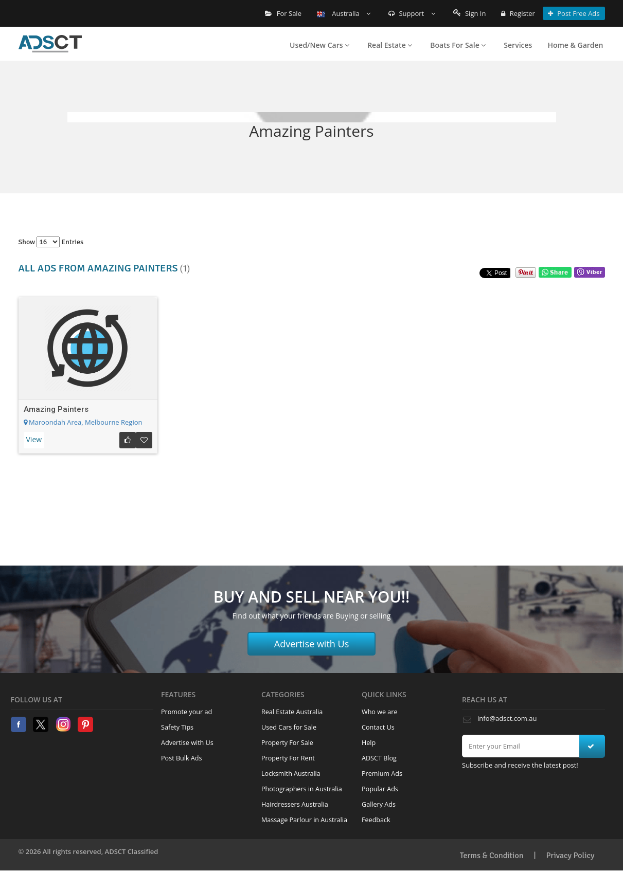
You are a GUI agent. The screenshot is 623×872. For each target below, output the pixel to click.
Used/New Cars (319, 45)
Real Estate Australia (292, 711)
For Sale (283, 13)
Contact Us (378, 727)
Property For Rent (288, 758)
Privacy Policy (570, 855)
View (34, 439)
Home (50, 43)
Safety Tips (177, 727)
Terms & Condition (492, 855)
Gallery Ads (379, 804)
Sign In (469, 13)
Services (518, 45)
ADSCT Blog (379, 758)
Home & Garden (575, 45)
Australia (343, 13)
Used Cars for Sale (288, 727)
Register (518, 13)
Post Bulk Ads (181, 758)
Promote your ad (186, 711)
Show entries (51, 242)
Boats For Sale (458, 45)
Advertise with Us (311, 644)
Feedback (376, 819)
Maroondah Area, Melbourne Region (83, 422)
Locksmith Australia (291, 773)
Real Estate (389, 45)
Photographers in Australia (301, 789)
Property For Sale (287, 742)
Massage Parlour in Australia (304, 819)
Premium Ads (382, 773)
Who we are (380, 711)
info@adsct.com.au (507, 718)
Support (411, 13)
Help (369, 742)
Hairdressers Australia (294, 804)
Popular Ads (380, 789)
